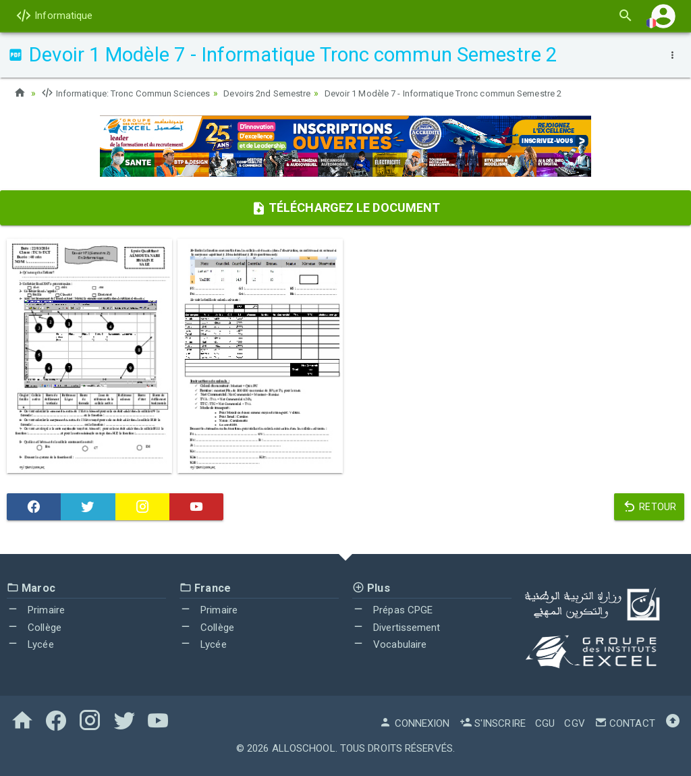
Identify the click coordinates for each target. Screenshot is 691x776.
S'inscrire (493, 723)
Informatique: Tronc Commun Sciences (133, 93)
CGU (545, 723)
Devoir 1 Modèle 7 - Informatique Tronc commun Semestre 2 (479, 93)
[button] (663, 16)
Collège (34, 627)
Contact (625, 723)
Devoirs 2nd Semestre (286, 93)
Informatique (54, 15)
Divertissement (396, 627)
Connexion (414, 723)
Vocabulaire (389, 644)
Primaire (36, 610)
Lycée (30, 644)
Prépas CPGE (392, 610)
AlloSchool (303, 748)
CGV (574, 723)
